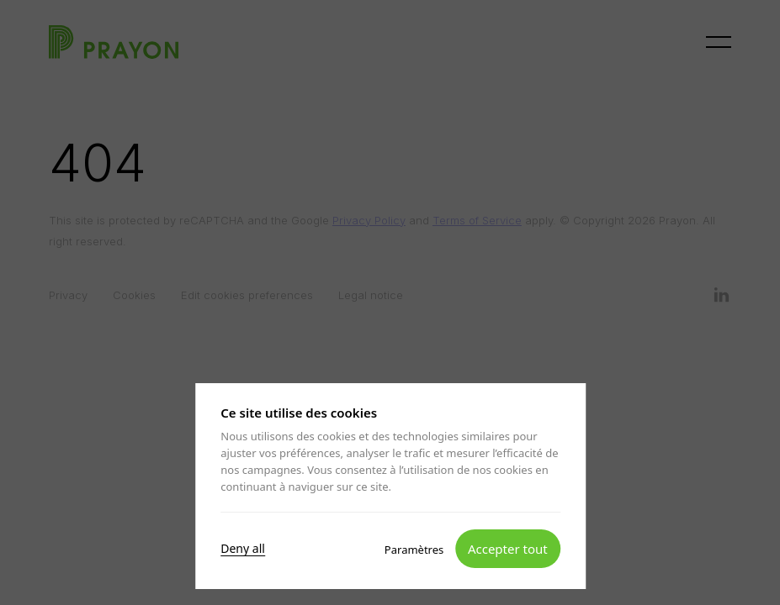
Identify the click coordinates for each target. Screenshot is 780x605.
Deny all (242, 547)
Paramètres (413, 548)
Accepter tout (507, 547)
